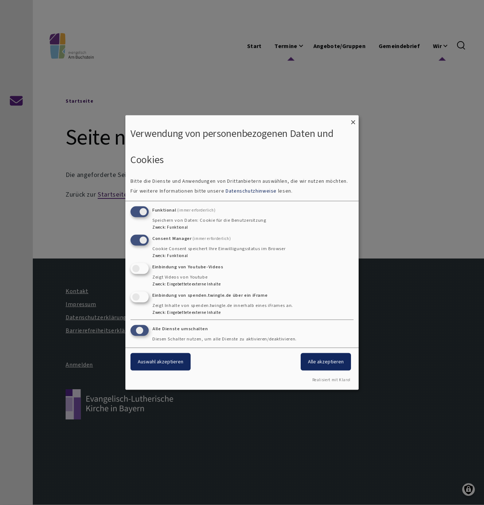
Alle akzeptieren (326, 361)
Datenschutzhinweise (251, 191)
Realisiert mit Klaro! (331, 380)
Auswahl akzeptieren (160, 361)
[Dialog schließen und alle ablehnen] (353, 119)
